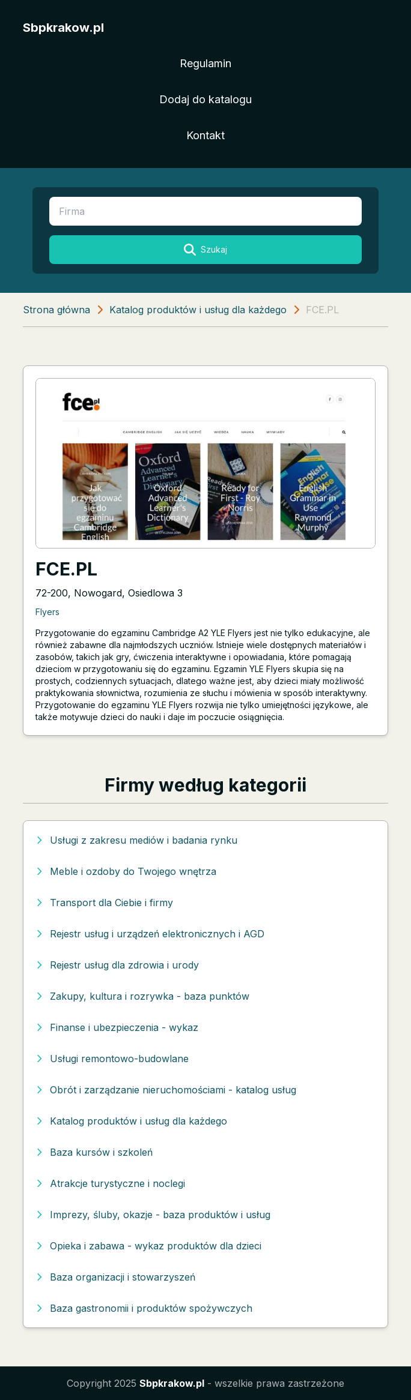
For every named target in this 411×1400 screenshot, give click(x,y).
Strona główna (56, 310)
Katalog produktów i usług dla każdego (198, 310)
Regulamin (205, 63)
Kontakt (205, 135)
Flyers (47, 612)
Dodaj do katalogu (205, 99)
